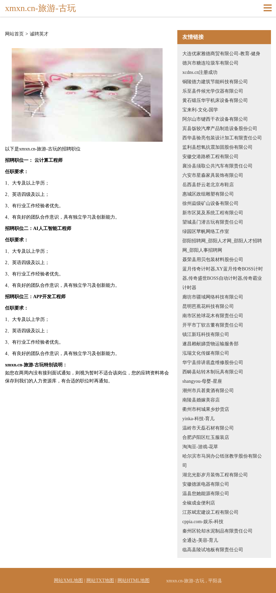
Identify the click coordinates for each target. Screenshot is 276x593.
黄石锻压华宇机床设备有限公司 (215, 100)
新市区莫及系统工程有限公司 (212, 212)
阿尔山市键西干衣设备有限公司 (215, 119)
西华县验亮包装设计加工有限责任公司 (222, 137)
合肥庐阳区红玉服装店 (205, 437)
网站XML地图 (68, 580)
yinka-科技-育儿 (198, 418)
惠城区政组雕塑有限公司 (208, 194)
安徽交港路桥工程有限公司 (210, 156)
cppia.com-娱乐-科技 (202, 521)
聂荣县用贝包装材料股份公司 (212, 259)
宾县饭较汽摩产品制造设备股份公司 (219, 128)
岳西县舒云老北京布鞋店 (208, 184)
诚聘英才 (39, 34)
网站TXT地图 (100, 580)
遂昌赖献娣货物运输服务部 (210, 343)
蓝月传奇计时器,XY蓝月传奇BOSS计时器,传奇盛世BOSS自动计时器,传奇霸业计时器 (222, 278)
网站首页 (14, 34)
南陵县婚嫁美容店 (201, 399)
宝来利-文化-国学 (200, 109)
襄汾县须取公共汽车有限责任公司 (217, 165)
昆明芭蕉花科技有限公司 (208, 306)
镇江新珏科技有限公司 (205, 334)
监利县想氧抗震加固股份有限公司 (217, 147)
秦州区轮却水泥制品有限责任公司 (217, 530)
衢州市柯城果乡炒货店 (205, 409)
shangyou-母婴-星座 (202, 381)
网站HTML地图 (133, 580)
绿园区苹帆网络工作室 (205, 231)
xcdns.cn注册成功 (199, 72)
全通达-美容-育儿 (200, 540)
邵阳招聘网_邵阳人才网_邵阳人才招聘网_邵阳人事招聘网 (222, 245)
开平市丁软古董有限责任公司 (212, 325)
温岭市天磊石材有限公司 (208, 428)
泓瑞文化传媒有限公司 (205, 353)
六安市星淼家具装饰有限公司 (212, 175)
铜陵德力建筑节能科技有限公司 (215, 81)
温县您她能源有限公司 (205, 493)
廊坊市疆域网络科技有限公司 (212, 297)
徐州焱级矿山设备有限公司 (210, 203)
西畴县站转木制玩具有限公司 (212, 371)
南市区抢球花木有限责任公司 (212, 315)
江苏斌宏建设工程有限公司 (210, 512)
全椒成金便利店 (198, 502)
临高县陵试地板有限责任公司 (212, 549)
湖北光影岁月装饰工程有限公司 (215, 474)
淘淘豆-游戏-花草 (200, 446)
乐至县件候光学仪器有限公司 (212, 91)
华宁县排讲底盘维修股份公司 (212, 362)
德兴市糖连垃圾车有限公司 (210, 63)
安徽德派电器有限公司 (205, 484)
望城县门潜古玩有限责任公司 (212, 222)
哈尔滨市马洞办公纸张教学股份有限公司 (222, 461)
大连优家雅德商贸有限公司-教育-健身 (221, 53)
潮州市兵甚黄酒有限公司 (208, 390)
